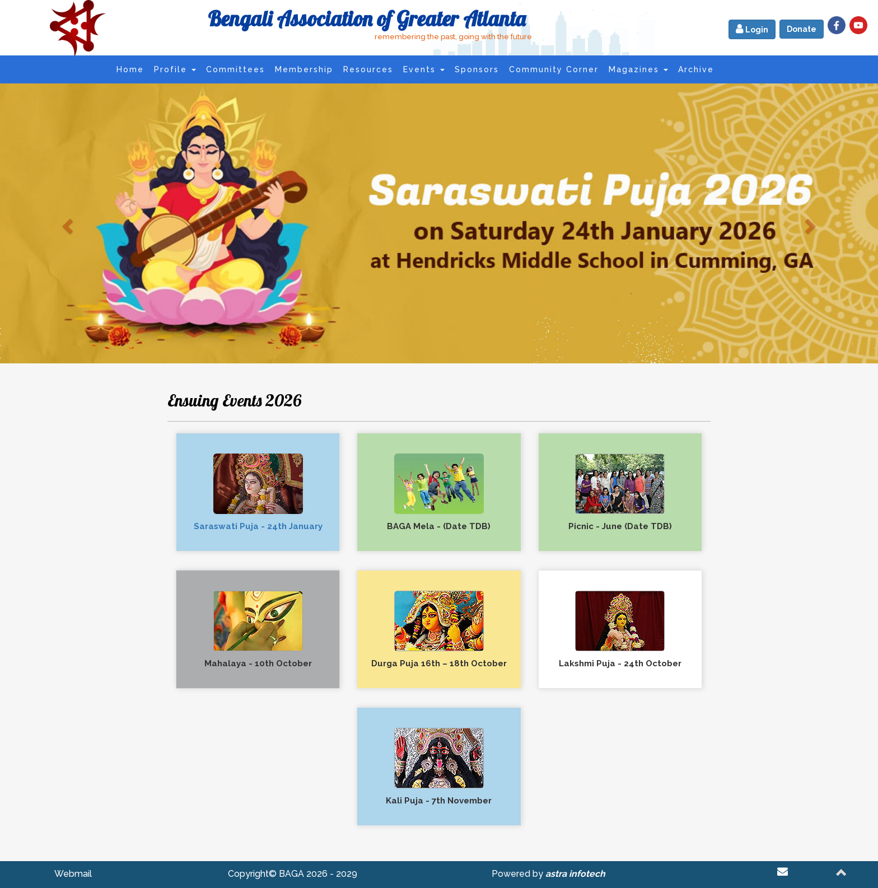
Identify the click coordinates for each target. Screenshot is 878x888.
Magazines (638, 69)
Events (424, 69)
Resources (368, 69)
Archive (696, 69)
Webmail (73, 873)
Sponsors (477, 69)
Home (130, 69)
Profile (175, 69)
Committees (235, 69)
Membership (304, 69)
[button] (66, 222)
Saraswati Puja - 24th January (258, 526)
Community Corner (554, 69)
